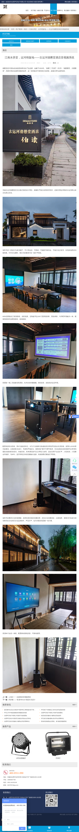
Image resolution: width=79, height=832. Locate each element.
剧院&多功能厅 (30, 41)
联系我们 (74, 2)
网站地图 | (68, 2)
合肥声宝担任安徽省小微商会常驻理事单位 (17, 721)
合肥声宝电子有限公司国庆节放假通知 (15, 715)
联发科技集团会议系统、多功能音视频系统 (54, 721)
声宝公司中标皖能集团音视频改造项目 (15, 712)
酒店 (25, 29)
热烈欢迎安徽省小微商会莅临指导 (51, 715)
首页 (27, 10)
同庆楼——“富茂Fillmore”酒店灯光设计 (22, 700)
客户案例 (53, 10)
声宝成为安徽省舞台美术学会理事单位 (52, 718)
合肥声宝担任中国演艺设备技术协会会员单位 (17, 718)
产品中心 (47, 10)
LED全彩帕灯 (21, 758)
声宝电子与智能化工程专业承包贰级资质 (53, 710)
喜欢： (55, 63)
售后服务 (67, 10)
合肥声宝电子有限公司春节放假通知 (52, 712)
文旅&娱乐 (68, 41)
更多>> (74, 704)
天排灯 (58, 758)
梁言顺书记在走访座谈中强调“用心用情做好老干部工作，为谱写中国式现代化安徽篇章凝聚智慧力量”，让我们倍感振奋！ (20, 710)
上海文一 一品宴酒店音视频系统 (20, 697)
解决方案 (40, 10)
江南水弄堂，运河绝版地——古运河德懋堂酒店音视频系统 (49, 29)
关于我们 (34, 10)
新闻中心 (60, 10)
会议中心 (11, 41)
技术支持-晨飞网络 (71, 814)
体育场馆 (48, 41)
